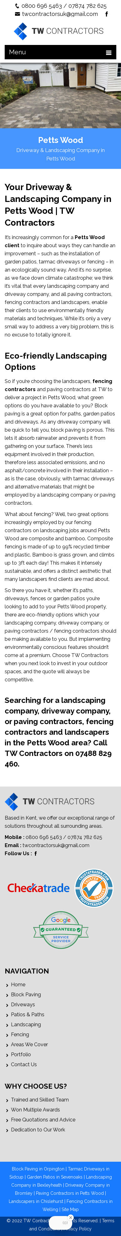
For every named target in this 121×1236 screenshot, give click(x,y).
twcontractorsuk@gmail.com (60, 14)
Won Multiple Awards (35, 1110)
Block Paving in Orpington (38, 1168)
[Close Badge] (71, 1217)
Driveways (23, 1005)
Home (18, 985)
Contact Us (24, 1064)
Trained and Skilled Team (40, 1100)
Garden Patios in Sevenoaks (55, 1177)
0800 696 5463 (42, 5)
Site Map (70, 1209)
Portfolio (21, 1054)
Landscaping (26, 1025)
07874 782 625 (87, 5)
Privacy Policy (77, 1228)
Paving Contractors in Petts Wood (70, 1193)
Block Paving (26, 995)
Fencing (20, 1034)
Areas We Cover (29, 1044)
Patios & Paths (27, 1015)
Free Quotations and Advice (43, 1120)
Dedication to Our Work (38, 1130)
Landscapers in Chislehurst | (38, 1201)
